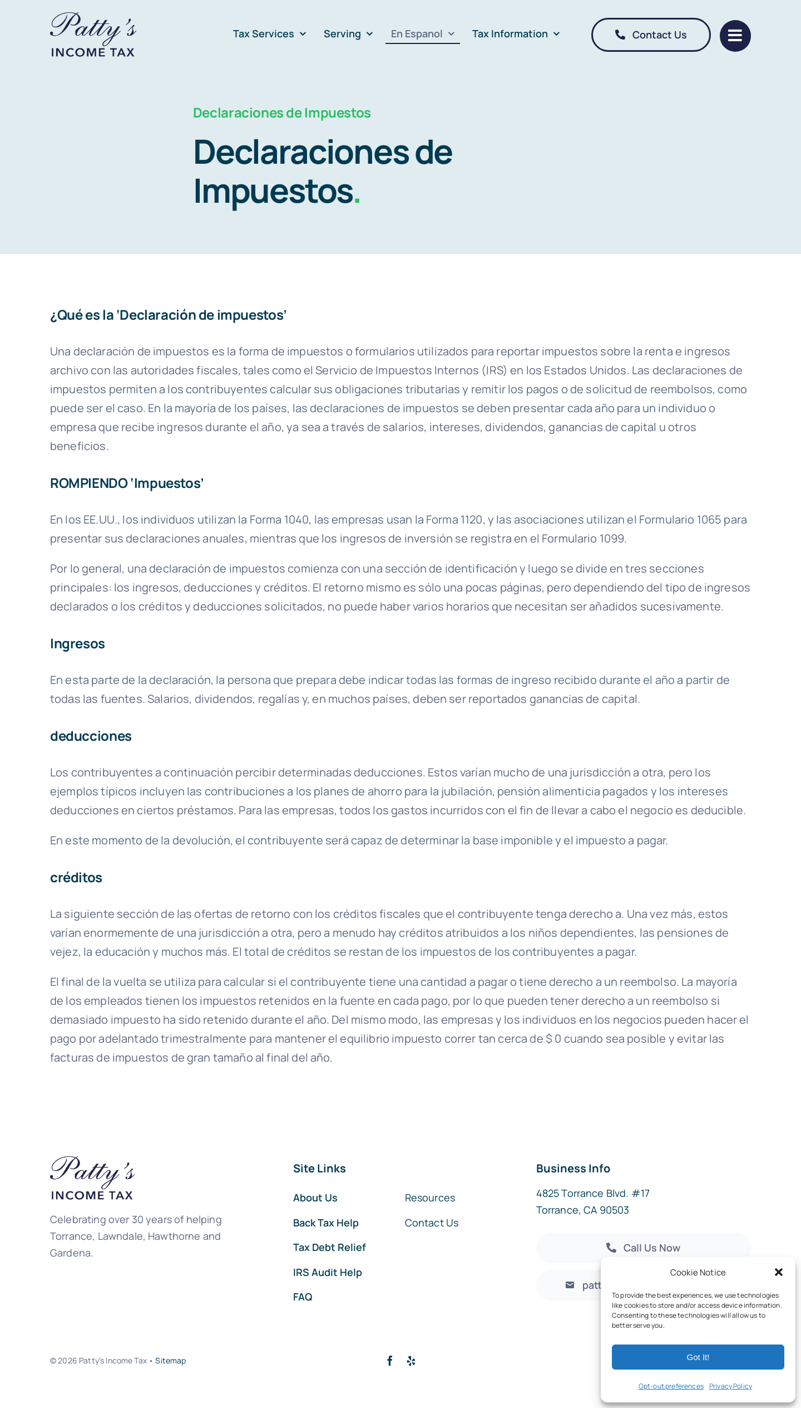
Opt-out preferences (671, 1386)
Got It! (698, 1357)
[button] (778, 1272)
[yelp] (411, 1361)
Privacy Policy (730, 1386)
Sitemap (170, 1360)
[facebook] (390, 1361)
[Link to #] (735, 35)
